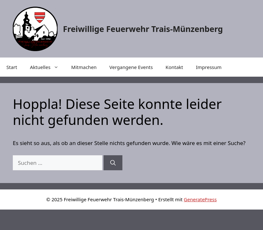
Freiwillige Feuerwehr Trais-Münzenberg (143, 28)
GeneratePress (200, 199)
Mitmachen (84, 67)
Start (11, 67)
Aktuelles (47, 67)
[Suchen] (113, 163)
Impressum (208, 67)
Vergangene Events (131, 67)
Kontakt (174, 67)
